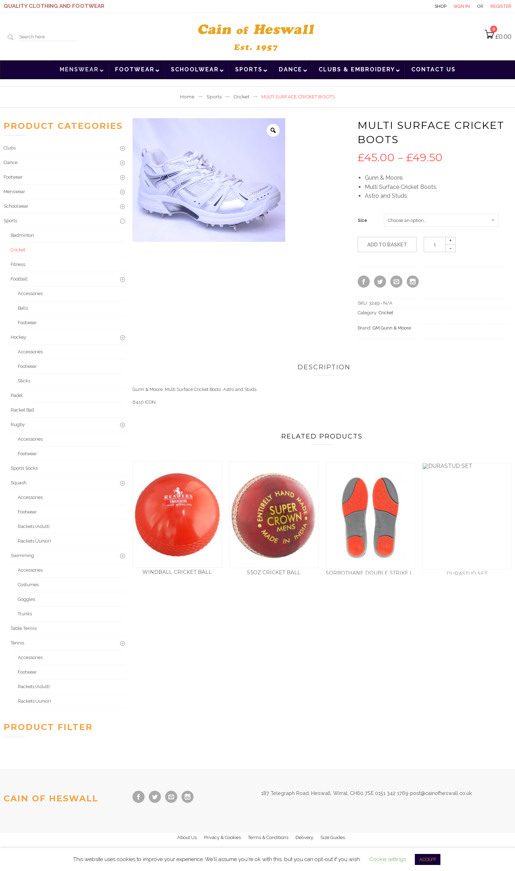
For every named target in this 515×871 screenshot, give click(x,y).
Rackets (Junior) (34, 541)
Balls (23, 308)
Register (500, 6)
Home (187, 96)
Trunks (25, 613)
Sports (214, 96)
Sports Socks (24, 468)
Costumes (28, 584)
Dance (10, 162)
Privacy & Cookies (222, 837)
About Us (187, 837)
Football (19, 279)
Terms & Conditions (268, 837)
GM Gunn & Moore (392, 328)
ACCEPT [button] (427, 859)
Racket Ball (22, 410)
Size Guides (332, 837)
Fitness (18, 264)
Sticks (24, 380)
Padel (17, 395)
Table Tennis (24, 628)
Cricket (241, 96)
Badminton (22, 235)
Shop (440, 6)
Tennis (17, 643)
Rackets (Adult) (34, 526)
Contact (415, 6)
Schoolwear (16, 206)
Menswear (14, 191)
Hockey (18, 337)
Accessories (30, 293)
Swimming (22, 555)
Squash (19, 482)
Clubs (10, 148)
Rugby (18, 424)
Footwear (13, 177)
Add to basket (387, 244)
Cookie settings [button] (387, 859)
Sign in (462, 6)
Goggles (26, 599)
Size (362, 220)
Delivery (304, 837)
